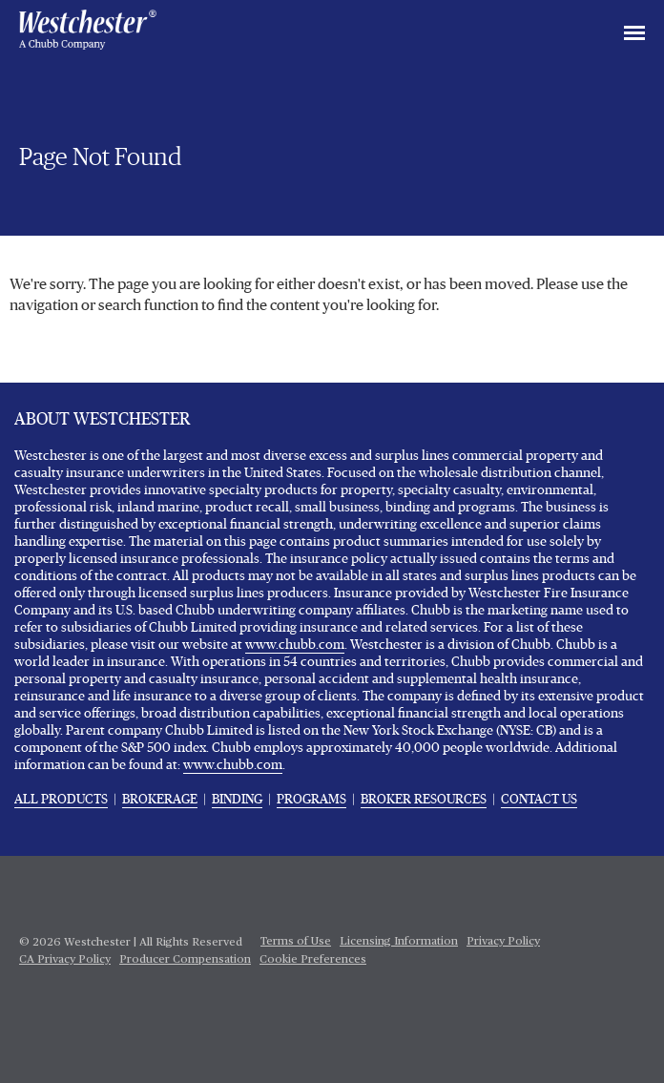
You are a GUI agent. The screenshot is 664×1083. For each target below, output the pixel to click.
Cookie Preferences (312, 960)
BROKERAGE (159, 799)
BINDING (237, 799)
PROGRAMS (311, 799)
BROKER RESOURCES (424, 799)
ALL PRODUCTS (61, 799)
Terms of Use (295, 942)
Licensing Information (399, 942)
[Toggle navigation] (634, 34)
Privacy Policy (503, 942)
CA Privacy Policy (65, 960)
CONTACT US (539, 799)
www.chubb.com (294, 645)
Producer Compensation (185, 960)
